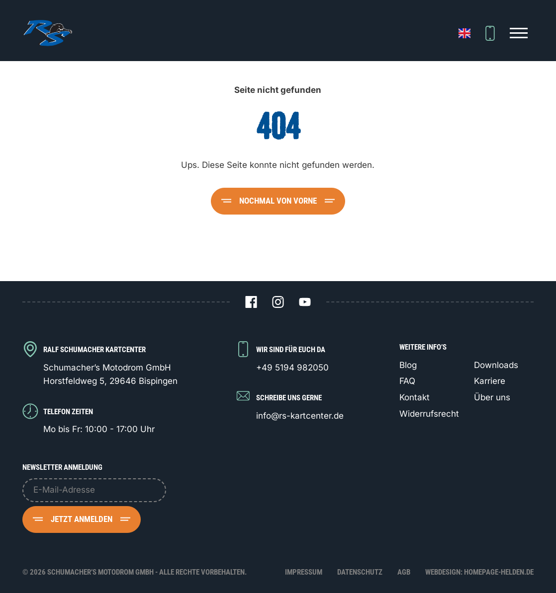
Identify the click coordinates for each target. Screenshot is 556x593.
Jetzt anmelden (81, 519)
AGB (403, 572)
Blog (408, 365)
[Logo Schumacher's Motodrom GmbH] (47, 33)
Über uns (492, 397)
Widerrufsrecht (429, 414)
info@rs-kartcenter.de (300, 416)
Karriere (489, 381)
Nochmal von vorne (278, 201)
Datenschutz (359, 572)
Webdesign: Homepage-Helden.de (479, 572)
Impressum (303, 572)
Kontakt (414, 397)
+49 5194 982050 (292, 367)
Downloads (496, 365)
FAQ (407, 381)
